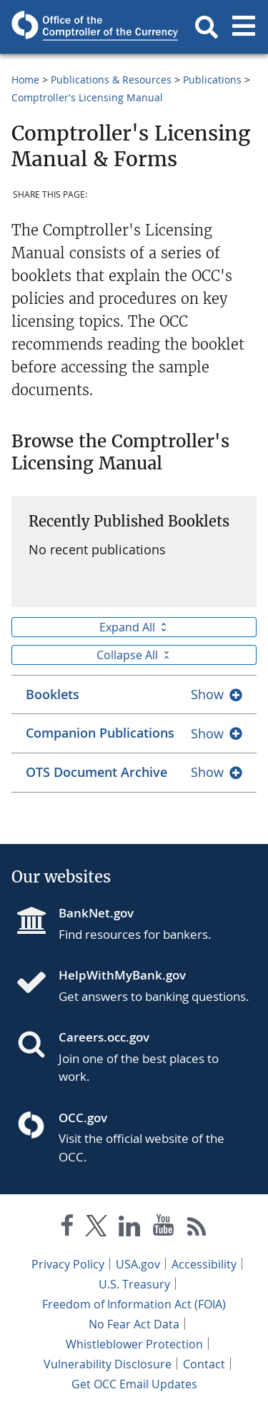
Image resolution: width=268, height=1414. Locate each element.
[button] (206, 27)
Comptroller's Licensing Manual (87, 97)
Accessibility (204, 1264)
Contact (204, 1364)
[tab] (134, 694)
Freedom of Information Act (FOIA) (134, 1304)
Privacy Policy (67, 1264)
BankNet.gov (96, 913)
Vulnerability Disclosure (108, 1364)
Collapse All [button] (134, 655)
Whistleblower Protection (134, 1344)
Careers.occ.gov (104, 1037)
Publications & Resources (111, 79)
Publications (212, 79)
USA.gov (138, 1264)
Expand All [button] (134, 627)
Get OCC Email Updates (134, 1384)
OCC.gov (83, 1117)
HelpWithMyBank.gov (122, 975)
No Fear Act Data (134, 1324)
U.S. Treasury (134, 1284)
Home (25, 79)
